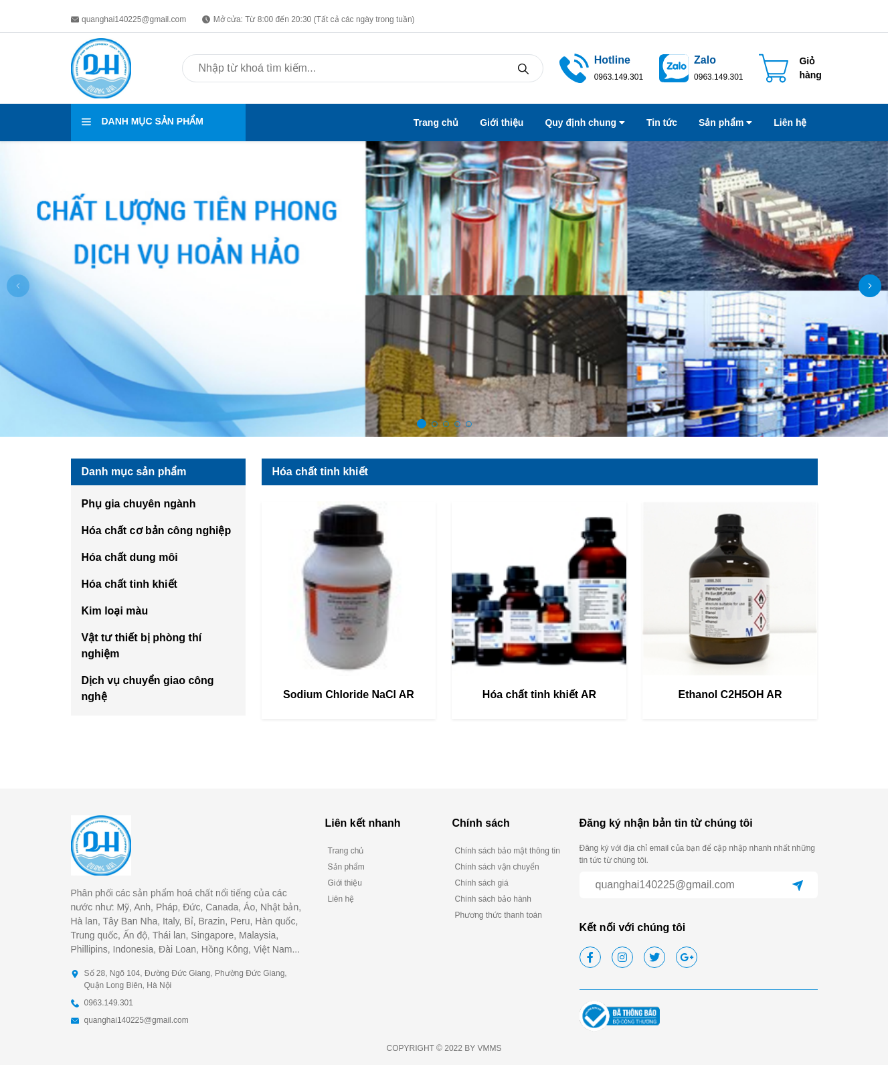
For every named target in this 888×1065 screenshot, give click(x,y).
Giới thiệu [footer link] (345, 883)
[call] (574, 67)
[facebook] (590, 957)
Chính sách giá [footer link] (482, 883)
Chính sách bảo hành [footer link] (493, 899)
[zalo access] (674, 67)
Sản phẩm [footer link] (346, 867)
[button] (870, 285)
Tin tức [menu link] (661, 122)
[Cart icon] (790, 68)
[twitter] (654, 957)
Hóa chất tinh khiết (129, 584)
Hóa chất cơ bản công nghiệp (157, 530)
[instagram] (622, 957)
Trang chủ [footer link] (346, 850)
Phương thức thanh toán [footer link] (498, 915)
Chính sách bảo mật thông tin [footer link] (507, 850)
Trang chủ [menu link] (436, 122)
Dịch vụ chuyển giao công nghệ (148, 688)
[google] (686, 957)
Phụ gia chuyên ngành (139, 503)
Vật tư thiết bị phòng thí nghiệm (142, 645)
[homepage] (101, 67)
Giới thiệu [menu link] (501, 122)
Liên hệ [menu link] (790, 122)
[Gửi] (797, 885)
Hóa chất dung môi (130, 557)
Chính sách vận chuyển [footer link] (497, 867)
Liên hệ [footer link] (341, 899)
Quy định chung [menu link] (585, 122)
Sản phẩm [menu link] (725, 122)
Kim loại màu (115, 611)
